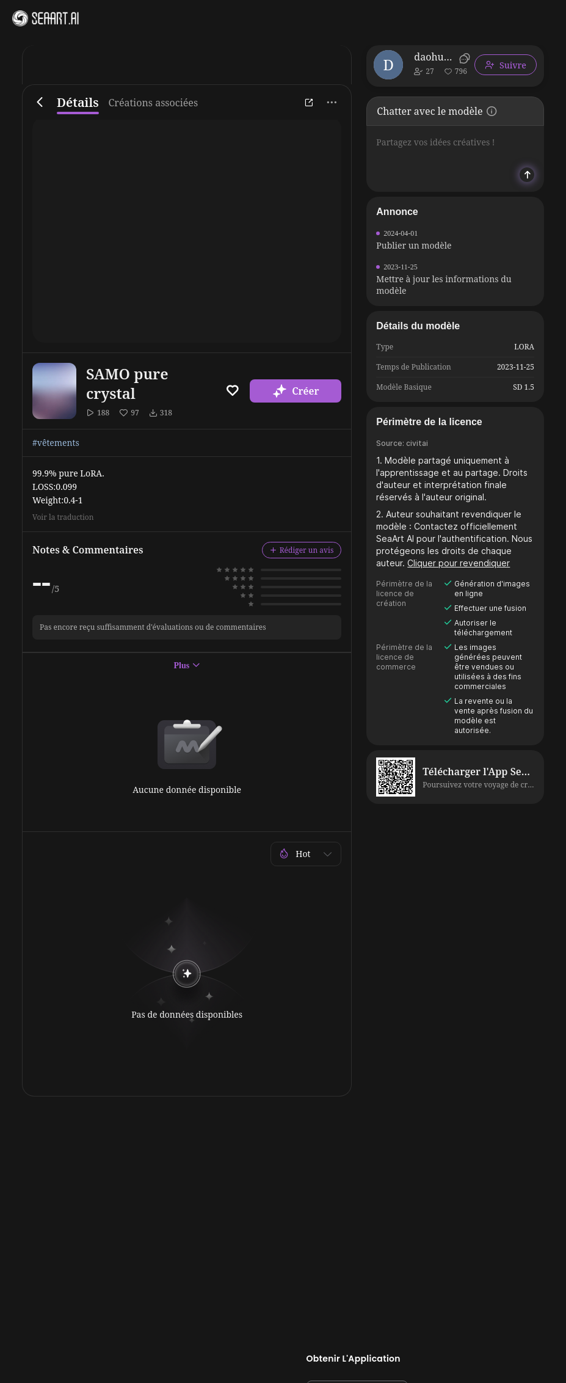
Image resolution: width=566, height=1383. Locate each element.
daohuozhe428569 (434, 56)
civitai (417, 443)
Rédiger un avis (302, 550)
